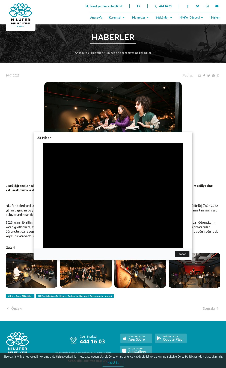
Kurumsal (117, 17)
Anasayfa (96, 17)
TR (138, 6)
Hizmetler (140, 17)
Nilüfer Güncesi (192, 17)
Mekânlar (164, 17)
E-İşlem (215, 17)
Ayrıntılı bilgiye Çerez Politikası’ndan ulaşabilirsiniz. (190, 359)
